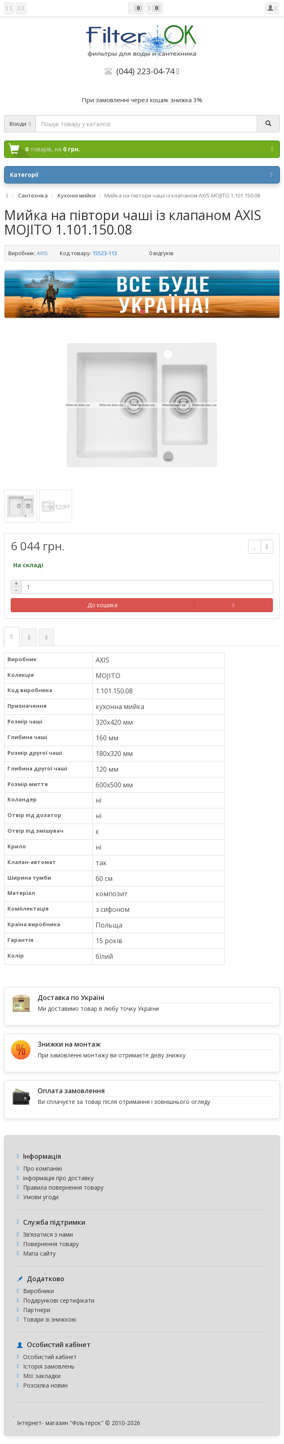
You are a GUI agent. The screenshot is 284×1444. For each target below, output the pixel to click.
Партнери (36, 1310)
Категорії (141, 175)
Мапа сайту (39, 1253)
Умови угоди (41, 1197)
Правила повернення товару (63, 1187)
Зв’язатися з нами (48, 1234)
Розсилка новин (45, 1385)
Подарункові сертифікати (58, 1300)
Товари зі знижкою (49, 1319)
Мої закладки (42, 1376)
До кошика (102, 605)
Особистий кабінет (50, 1357)
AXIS (42, 253)
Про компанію (42, 1168)
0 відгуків (161, 253)
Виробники (38, 1291)
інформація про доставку (58, 1178)
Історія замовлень (49, 1366)
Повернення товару (51, 1244)
